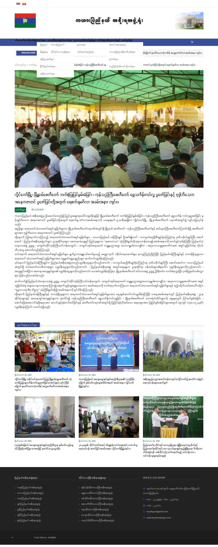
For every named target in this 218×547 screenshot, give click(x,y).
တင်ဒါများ (128, 43)
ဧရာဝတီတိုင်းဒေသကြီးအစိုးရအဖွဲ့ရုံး (97, 506)
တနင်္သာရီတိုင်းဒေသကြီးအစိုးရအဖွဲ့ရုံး (97, 523)
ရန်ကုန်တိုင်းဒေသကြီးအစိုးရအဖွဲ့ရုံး (96, 490)
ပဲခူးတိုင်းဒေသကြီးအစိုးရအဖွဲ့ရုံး (95, 512)
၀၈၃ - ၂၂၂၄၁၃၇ (171, 501)
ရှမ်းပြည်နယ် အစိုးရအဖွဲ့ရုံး (29, 523)
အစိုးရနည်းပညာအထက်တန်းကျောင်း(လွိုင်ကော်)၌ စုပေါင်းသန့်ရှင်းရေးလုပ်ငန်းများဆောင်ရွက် (173, 383)
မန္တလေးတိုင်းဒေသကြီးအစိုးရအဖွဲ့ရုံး (97, 495)
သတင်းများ (53, 43)
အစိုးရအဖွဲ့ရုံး (38, 43)
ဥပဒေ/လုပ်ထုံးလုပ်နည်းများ (108, 43)
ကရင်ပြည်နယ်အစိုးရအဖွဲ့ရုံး (29, 501)
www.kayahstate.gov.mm (159, 520)
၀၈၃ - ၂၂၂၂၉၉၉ (154, 501)
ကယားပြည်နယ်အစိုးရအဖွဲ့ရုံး (30, 495)
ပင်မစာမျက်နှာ (22, 43)
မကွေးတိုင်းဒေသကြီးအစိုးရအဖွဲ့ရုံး (96, 517)
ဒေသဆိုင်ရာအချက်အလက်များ (77, 43)
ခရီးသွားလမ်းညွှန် (145, 43)
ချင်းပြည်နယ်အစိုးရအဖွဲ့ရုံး (29, 506)
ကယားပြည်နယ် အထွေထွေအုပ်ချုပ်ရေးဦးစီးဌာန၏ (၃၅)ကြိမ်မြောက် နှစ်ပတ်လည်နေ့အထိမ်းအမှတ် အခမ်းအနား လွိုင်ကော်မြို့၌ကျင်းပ (106, 385)
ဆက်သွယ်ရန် (163, 43)
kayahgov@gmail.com (157, 514)
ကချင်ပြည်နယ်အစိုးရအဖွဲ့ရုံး (29, 490)
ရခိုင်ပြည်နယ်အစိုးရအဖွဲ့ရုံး (29, 517)
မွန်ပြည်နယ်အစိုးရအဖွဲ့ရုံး (28, 512)
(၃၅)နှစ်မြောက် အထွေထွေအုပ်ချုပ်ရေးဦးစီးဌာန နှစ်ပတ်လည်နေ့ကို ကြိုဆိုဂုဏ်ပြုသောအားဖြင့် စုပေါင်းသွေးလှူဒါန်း (44, 449)
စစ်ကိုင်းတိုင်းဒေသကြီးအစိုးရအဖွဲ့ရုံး (97, 501)
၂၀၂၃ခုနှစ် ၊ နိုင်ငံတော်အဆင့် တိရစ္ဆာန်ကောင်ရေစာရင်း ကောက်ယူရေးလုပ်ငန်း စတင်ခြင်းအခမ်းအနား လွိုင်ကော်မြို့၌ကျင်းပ (108, 449)
